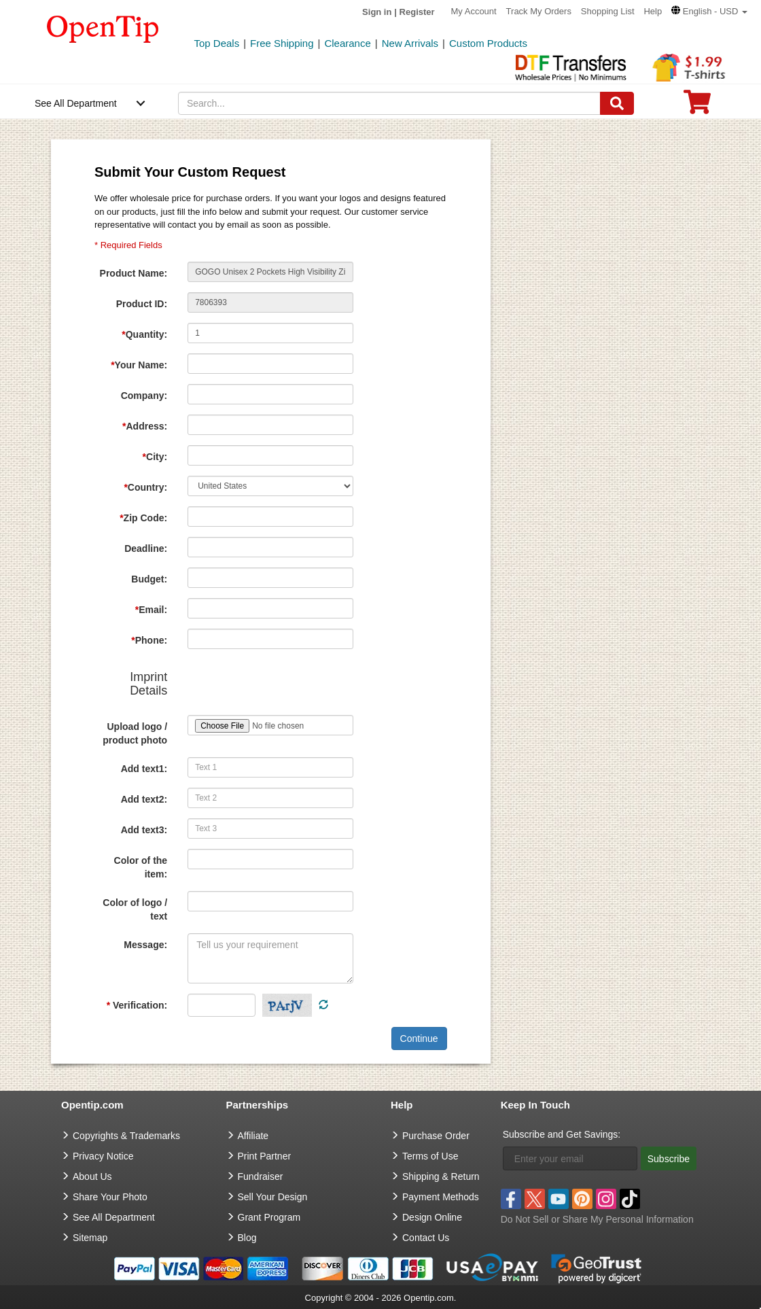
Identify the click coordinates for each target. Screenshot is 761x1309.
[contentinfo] (103, 27)
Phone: (149, 640)
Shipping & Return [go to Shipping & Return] (441, 1176)
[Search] (617, 103)
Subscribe (669, 1158)
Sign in (376, 12)
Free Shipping (281, 43)
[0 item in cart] (697, 106)
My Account (474, 11)
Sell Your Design (273, 1196)
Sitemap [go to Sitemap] (90, 1237)
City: (155, 456)
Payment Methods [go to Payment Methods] (440, 1196)
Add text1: (144, 768)
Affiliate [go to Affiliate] (253, 1135)
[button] (709, 11)
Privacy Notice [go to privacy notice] (103, 1156)
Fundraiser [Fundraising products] (260, 1176)
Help (652, 11)
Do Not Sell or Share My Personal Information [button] (597, 1219)
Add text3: (144, 829)
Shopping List (608, 11)
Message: (145, 944)
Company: (144, 395)
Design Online (432, 1217)
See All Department (76, 103)
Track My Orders (538, 11)
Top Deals (217, 43)
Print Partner (264, 1156)
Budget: (149, 579)
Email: (151, 609)
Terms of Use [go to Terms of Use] (430, 1156)
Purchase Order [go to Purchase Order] (436, 1135)
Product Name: (134, 273)
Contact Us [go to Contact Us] (425, 1237)
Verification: (137, 1005)
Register (417, 12)
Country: (145, 487)
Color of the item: (141, 867)
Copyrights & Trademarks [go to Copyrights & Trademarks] (126, 1135)
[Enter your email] (570, 1158)
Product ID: (141, 303)
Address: (144, 426)
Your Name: (139, 365)
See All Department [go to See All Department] (114, 1217)
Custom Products (488, 43)
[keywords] (389, 103)
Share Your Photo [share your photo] (110, 1196)
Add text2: (144, 799)
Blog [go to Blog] (247, 1237)
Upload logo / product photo (135, 733)
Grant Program (269, 1217)
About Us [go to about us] (92, 1176)
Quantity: (144, 334)
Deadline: (145, 548)
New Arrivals (410, 43)
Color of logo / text (135, 909)
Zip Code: (143, 517)
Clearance (347, 43)
